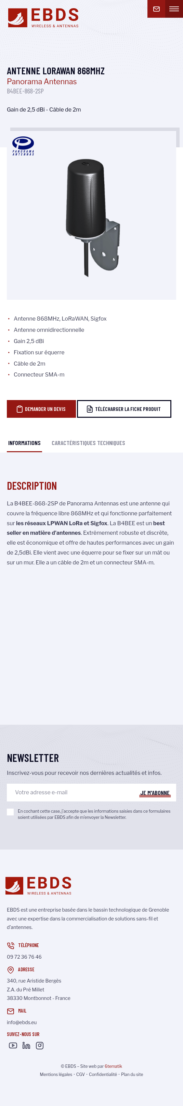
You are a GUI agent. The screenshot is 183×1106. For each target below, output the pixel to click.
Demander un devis (41, 409)
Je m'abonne (155, 792)
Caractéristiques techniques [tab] (88, 442)
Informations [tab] (24, 442)
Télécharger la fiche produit (123, 409)
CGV (80, 1074)
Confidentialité (103, 1074)
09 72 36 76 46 (24, 957)
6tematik (113, 1066)
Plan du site (132, 1074)
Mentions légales (56, 1074)
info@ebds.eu (22, 1022)
